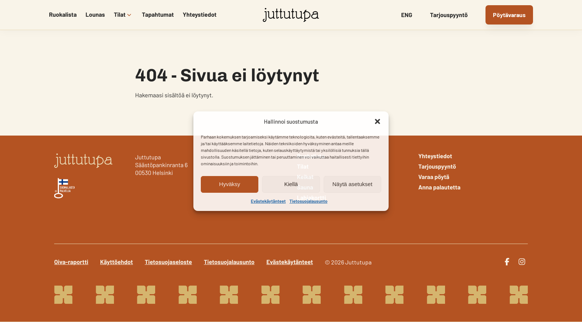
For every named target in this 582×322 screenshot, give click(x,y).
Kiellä (291, 184)
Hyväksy (229, 184)
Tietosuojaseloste (168, 262)
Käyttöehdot (116, 262)
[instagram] (522, 262)
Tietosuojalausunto (308, 201)
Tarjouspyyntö (449, 15)
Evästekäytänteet (268, 201)
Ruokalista (63, 15)
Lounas (95, 15)
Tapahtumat (158, 15)
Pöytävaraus (509, 14)
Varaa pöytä (433, 177)
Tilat (120, 15)
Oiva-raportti (71, 262)
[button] (377, 121)
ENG (406, 15)
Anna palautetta (439, 188)
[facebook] (507, 262)
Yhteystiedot (199, 15)
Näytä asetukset (353, 184)
